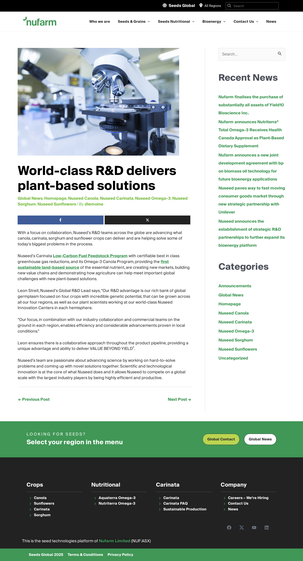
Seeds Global (182, 5)
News (272, 21)
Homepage (55, 198)
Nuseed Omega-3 (153, 198)
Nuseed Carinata (116, 198)
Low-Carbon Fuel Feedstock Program (90, 256)
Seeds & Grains (140, 22)
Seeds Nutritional (180, 22)
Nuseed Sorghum (235, 340)
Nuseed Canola (83, 198)
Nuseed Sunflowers (56, 204)
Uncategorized (233, 358)
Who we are (106, 21)
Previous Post (34, 399)
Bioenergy (217, 22)
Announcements (234, 286)
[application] (154, 22)
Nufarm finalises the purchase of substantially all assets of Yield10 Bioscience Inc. (251, 105)
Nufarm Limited (114, 541)
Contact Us (247, 22)
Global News (30, 198)
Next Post (179, 399)
